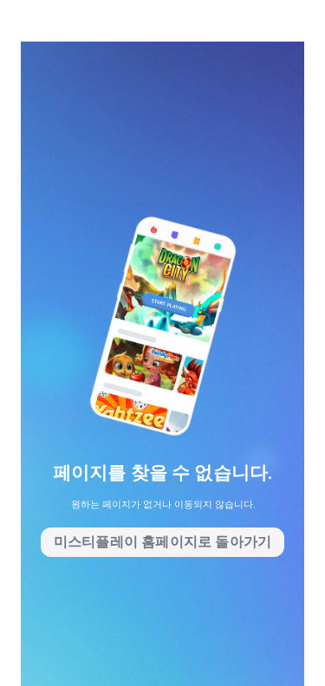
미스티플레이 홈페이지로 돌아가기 (162, 542)
